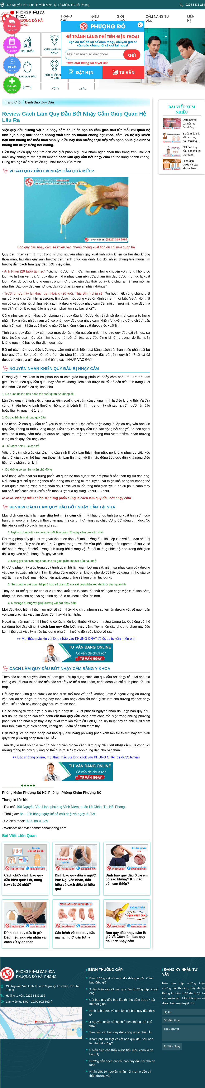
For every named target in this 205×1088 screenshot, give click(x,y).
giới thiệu (121, 19)
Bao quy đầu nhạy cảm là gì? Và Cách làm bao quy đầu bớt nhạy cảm (126, 937)
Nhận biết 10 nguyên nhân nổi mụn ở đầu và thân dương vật (120, 1073)
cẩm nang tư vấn (157, 19)
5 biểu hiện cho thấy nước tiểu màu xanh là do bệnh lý (121, 1052)
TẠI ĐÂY (50, 738)
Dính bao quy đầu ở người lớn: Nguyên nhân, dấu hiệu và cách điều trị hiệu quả (75, 882)
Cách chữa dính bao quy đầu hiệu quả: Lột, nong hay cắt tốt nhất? (23, 880)
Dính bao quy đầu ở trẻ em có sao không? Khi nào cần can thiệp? (127, 879)
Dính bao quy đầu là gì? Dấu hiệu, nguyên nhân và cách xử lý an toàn (25, 937)
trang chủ (66, 18)
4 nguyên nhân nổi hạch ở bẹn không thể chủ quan (120, 1023)
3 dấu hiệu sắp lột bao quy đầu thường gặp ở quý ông (192, 137)
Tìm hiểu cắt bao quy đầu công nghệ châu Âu (120, 1032)
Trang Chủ (13, 102)
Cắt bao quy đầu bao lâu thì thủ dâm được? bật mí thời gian (192, 151)
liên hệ (191, 18)
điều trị (95, 19)
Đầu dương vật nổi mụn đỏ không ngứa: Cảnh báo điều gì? (190, 123)
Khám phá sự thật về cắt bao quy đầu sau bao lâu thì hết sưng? (121, 1041)
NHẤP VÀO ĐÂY (79, 359)
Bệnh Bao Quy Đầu (39, 102)
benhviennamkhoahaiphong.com (42, 828)
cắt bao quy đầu (67, 716)
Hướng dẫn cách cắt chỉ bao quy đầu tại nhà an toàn (122, 1063)
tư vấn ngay (172, 1046)
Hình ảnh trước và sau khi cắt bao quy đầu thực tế (191, 164)
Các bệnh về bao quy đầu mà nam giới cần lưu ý (75, 935)
